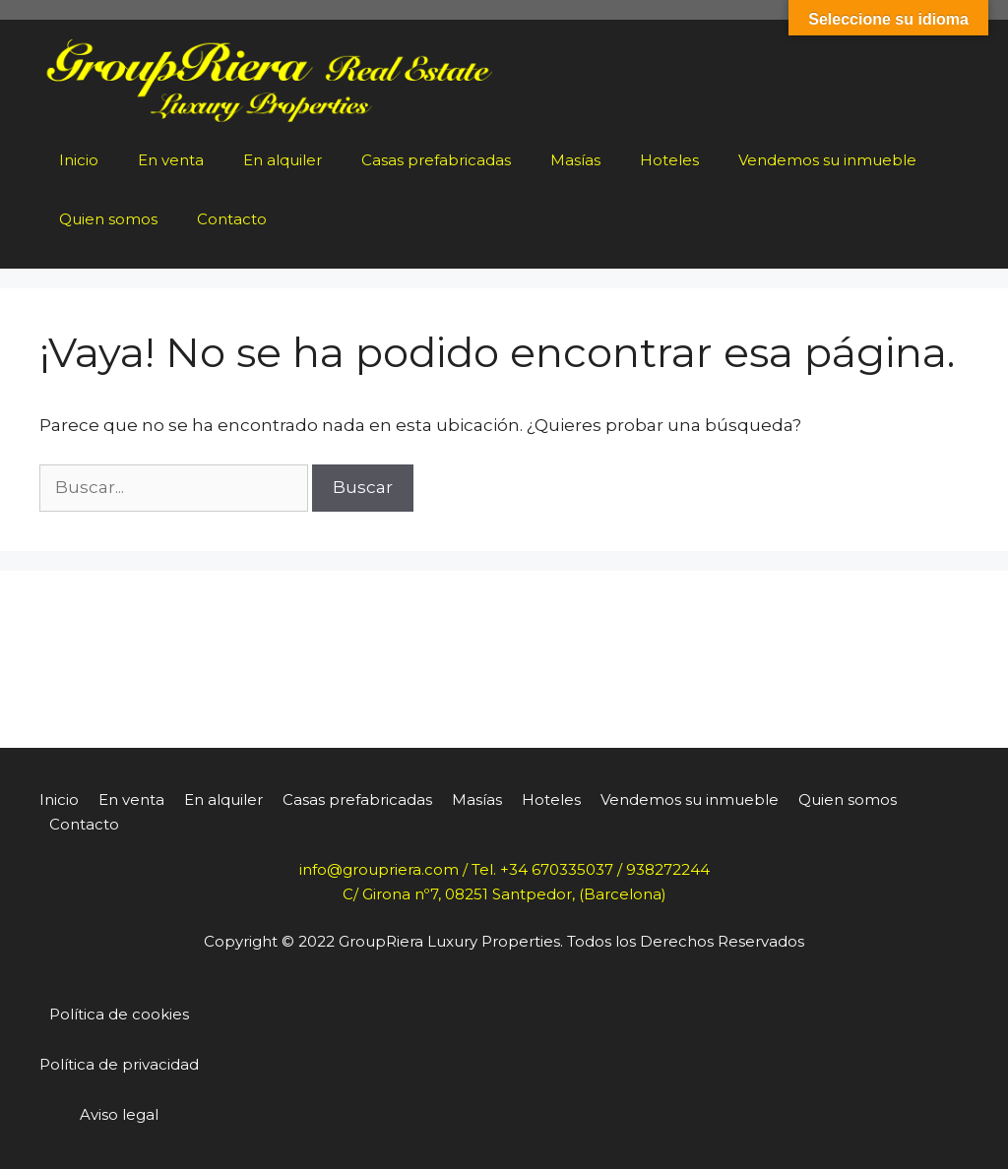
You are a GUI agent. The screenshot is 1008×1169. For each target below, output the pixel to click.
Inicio (78, 160)
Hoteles (669, 160)
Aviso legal (119, 1114)
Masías (575, 160)
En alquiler (282, 160)
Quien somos (108, 219)
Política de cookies (119, 1014)
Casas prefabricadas (436, 160)
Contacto (232, 219)
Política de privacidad (119, 1064)
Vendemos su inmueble (827, 160)
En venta (171, 160)
